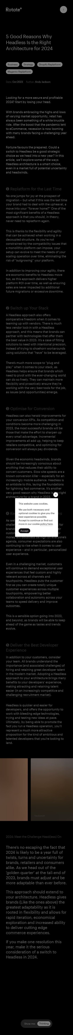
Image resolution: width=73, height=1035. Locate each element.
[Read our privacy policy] (46, 523)
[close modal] (55, 494)
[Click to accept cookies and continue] (24, 530)
